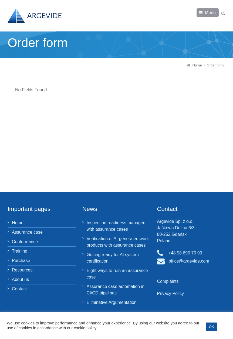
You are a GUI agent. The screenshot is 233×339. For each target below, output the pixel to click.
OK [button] (211, 327)
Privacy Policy (170, 293)
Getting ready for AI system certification (113, 257)
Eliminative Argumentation (112, 302)
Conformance (25, 241)
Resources (22, 270)
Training (19, 251)
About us (20, 279)
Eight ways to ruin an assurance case (117, 273)
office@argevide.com (189, 261)
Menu (210, 12)
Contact (19, 289)
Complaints (168, 281)
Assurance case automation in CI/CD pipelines (115, 289)
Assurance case (27, 232)
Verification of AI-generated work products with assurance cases (118, 241)
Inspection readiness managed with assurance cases (116, 225)
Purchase (21, 260)
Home (17, 222)
